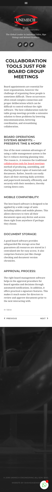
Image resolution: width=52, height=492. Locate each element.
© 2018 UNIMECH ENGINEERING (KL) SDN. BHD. (26, 477)
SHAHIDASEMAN (32, 483)
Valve (9, 309)
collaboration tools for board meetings (24, 163)
